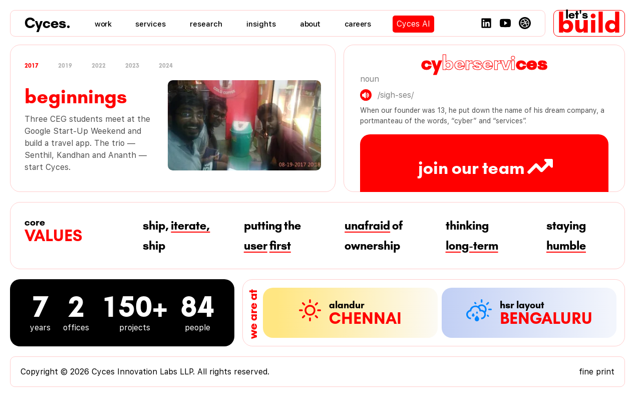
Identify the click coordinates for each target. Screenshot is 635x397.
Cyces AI (413, 24)
